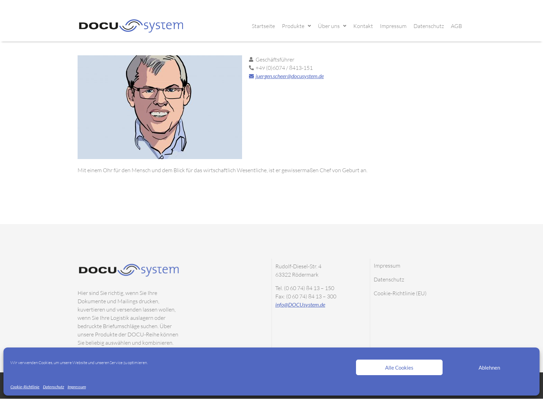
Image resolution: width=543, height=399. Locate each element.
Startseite (263, 25)
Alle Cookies (399, 367)
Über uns (332, 25)
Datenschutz (53, 386)
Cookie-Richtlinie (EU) (400, 293)
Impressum (77, 386)
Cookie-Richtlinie (24, 386)
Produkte (296, 25)
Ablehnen (489, 367)
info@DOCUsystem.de (300, 304)
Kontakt (363, 25)
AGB (456, 25)
